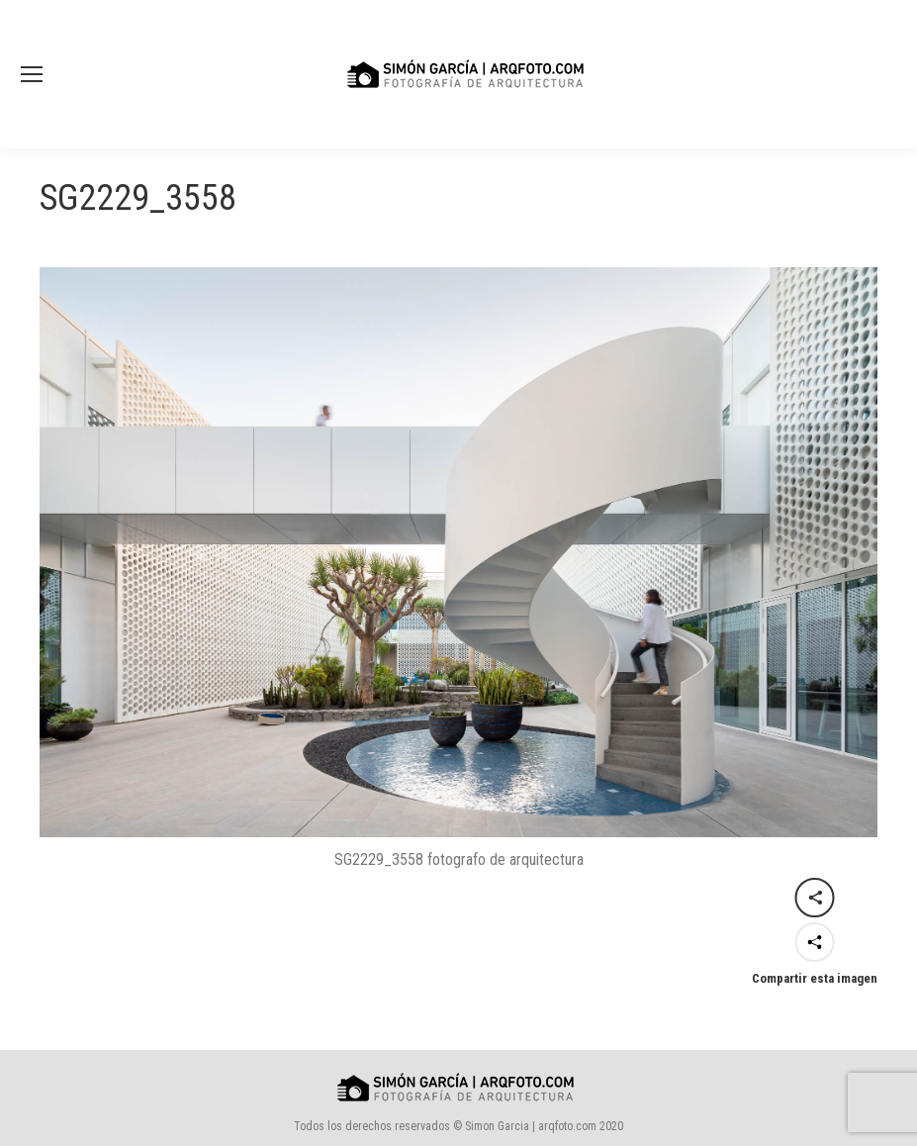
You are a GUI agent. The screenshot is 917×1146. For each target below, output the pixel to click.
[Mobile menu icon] (32, 74)
